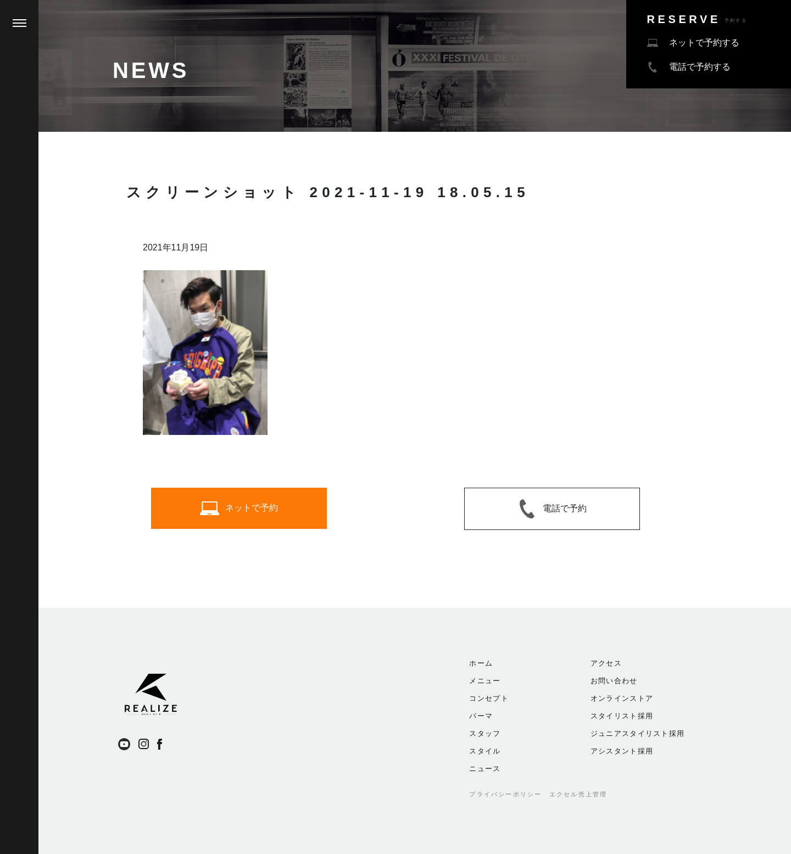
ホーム (481, 663)
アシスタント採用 (622, 751)
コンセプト (489, 698)
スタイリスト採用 (622, 716)
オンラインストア (622, 698)
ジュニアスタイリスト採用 (638, 733)
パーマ (481, 716)
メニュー (484, 681)
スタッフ (484, 733)
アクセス (606, 663)
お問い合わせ (614, 681)
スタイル (484, 751)
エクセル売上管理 (578, 794)
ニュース (484, 768)
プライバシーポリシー (505, 794)
